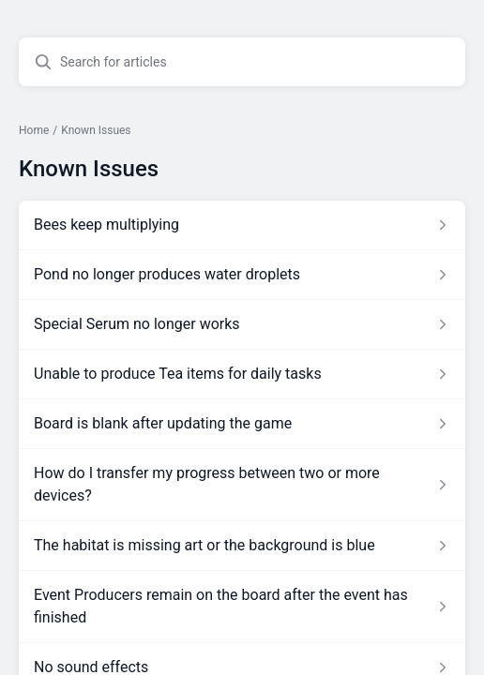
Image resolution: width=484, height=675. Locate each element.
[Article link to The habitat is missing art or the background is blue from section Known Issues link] (242, 545)
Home (34, 130)
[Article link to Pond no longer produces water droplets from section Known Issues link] (242, 274)
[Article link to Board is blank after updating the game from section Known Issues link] (242, 423)
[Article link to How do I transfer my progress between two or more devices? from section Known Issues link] (242, 484)
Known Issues (95, 130)
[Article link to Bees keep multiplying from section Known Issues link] (242, 225)
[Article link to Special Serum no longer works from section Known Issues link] (242, 324)
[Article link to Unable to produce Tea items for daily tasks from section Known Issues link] (242, 374)
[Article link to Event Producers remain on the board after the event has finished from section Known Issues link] (242, 606)
